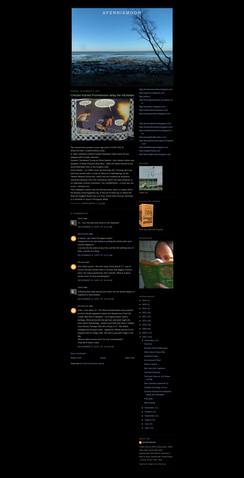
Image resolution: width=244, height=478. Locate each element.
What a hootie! (150, 364)
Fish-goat (148, 398)
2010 (144, 324)
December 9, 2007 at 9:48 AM (95, 280)
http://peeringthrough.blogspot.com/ (155, 154)
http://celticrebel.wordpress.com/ (153, 110)
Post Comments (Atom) (93, 363)
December (150, 340)
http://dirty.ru (144, 96)
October (148, 412)
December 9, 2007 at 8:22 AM (95, 255)
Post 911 (148, 344)
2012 (144, 316)
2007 (144, 337)
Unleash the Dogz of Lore (155, 387)
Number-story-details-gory (155, 348)
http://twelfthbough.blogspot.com (153, 147)
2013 (144, 312)
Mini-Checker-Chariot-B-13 (156, 383)
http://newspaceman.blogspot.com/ (154, 113)
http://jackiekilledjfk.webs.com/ (152, 137)
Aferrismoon (122, 12)
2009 (144, 329)
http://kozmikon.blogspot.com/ (152, 106)
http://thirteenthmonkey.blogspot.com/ (156, 127)
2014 (144, 308)
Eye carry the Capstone (154, 368)
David (80, 218)
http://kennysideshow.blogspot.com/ (155, 123)
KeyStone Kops (151, 356)
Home (103, 358)
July (147, 424)
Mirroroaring (149, 403)
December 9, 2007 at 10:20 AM (96, 299)
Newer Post (76, 358)
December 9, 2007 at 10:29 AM (96, 346)
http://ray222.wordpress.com (152, 93)
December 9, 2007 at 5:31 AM (95, 227)
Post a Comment (78, 353)
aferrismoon (83, 234)
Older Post (129, 358)
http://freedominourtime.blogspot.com (156, 89)
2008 (144, 333)
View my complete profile (152, 464)
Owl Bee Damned (152, 372)
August (148, 420)
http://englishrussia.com (149, 151)
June (147, 428)
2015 (144, 304)
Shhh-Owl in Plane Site (154, 352)
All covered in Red (152, 360)
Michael (81, 262)
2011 (144, 320)
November (150, 408)
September (150, 416)
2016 (144, 300)
